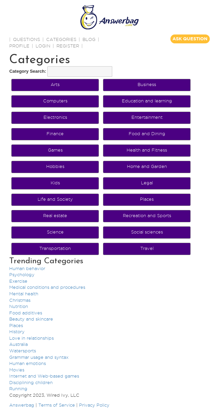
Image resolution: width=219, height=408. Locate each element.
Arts (55, 84)
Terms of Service (56, 405)
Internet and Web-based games (44, 376)
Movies (16, 369)
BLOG (88, 39)
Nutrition (18, 306)
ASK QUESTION (189, 38)
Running (18, 388)
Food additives (25, 312)
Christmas (19, 300)
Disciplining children (31, 382)
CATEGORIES (61, 39)
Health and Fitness (147, 149)
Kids (55, 182)
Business (147, 84)
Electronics (55, 117)
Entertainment (147, 117)
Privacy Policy (94, 405)
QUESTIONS (26, 39)
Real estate (55, 215)
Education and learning (147, 100)
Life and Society (55, 199)
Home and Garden (147, 166)
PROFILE (19, 45)
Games (55, 149)
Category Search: (27, 71)
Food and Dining (147, 133)
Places (147, 199)
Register (67, 45)
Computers (55, 100)
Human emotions (27, 363)
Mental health (23, 293)
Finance (55, 133)
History (17, 331)
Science (55, 231)
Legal (147, 182)
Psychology (22, 274)
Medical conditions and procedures (47, 287)
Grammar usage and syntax (38, 357)
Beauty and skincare (31, 318)
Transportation (55, 248)
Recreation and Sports (147, 215)
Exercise (18, 281)
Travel (147, 248)
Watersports (22, 350)
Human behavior (27, 268)
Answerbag (21, 405)
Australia (18, 344)
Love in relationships (31, 338)
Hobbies (55, 166)
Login (43, 45)
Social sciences (147, 231)
